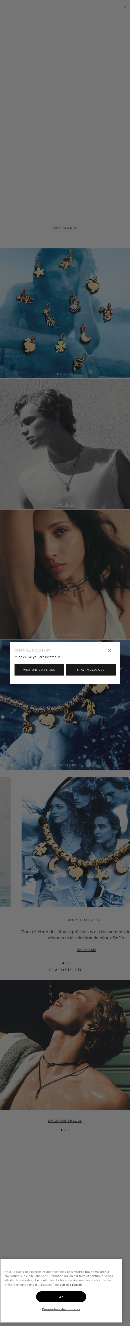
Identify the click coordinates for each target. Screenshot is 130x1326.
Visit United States (39, 669)
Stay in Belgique (90, 669)
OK (61, 1297)
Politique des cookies (67, 1284)
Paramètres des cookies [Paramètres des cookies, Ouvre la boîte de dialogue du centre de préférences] (61, 1309)
